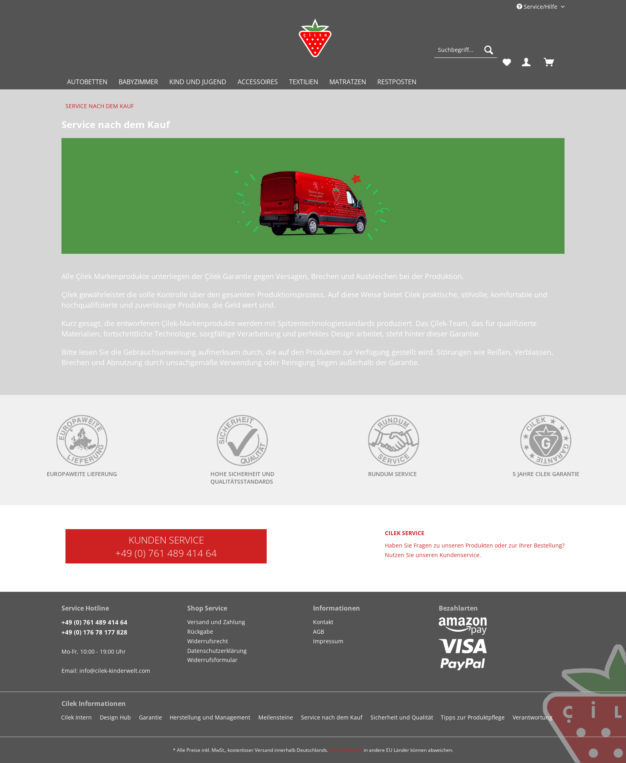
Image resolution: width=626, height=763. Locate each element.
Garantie (150, 717)
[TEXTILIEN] (303, 81)
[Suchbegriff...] (465, 50)
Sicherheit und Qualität (401, 717)
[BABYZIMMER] (138, 81)
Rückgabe (200, 631)
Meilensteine (275, 717)
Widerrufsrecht (207, 641)
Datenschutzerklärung (217, 650)
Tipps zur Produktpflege (473, 717)
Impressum (328, 641)
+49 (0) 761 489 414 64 (166, 552)
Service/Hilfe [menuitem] (538, 6)
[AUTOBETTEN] (87, 81)
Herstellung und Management (210, 717)
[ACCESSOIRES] (257, 81)
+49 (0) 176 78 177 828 (94, 632)
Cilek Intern (76, 717)
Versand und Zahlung (216, 622)
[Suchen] (488, 50)
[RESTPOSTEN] (397, 81)
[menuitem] (465, 53)
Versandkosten (346, 750)
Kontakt (323, 622)
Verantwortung (533, 717)
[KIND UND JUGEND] (198, 81)
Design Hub (115, 717)
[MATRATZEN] (348, 81)
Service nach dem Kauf (332, 717)
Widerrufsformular (212, 660)
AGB (318, 631)
